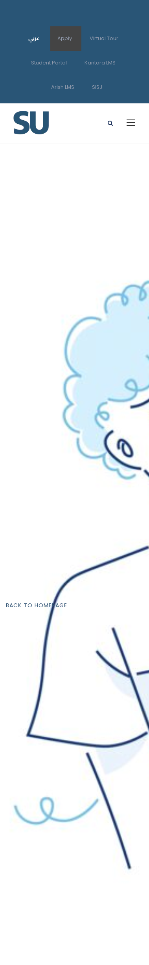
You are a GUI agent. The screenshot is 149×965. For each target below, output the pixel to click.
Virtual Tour (104, 38)
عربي (34, 38)
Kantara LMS (100, 62)
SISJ (97, 87)
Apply (64, 38)
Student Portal (49, 62)
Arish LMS (62, 87)
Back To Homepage (36, 605)
